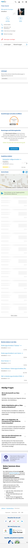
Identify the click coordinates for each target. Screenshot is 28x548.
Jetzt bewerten (14, 148)
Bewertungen (18, 44)
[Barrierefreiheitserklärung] (22, 2)
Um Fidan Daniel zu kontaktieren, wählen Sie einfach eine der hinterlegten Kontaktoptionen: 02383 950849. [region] (13, 412)
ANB (22, 512)
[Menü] (26, 2)
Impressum (7, 512)
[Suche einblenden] (15, 2)
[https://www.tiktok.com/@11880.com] (10, 521)
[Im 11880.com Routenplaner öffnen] (23, 171)
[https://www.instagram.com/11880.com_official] (14, 521)
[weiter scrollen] (26, 44)
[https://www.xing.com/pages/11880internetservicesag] (18, 521)
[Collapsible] (25, 394)
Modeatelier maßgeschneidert (11, 159)
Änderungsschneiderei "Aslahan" (10, 345)
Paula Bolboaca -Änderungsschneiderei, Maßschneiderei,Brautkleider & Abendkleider (14, 368)
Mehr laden (14, 315)
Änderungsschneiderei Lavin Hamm (11, 353)
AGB (19, 512)
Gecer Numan (5, 361)
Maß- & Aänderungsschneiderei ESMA (11, 376)
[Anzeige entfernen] (27, 542)
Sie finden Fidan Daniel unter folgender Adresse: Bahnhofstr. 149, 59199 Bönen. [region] (14, 399)
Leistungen (7, 44)
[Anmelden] (19, 2)
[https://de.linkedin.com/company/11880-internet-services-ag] (22, 521)
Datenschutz (14, 512)
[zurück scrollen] (1, 44)
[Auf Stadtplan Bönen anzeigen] (26, 172)
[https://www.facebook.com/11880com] (5, 521)
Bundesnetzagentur (14, 473)
